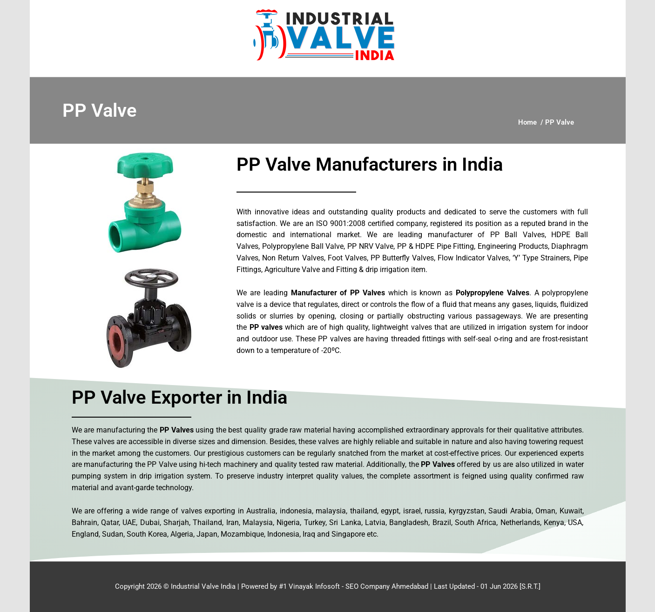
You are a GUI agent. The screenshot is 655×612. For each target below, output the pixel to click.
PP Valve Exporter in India (179, 397)
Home (527, 122)
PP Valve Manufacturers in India (369, 164)
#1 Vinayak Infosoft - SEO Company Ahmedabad (353, 586)
